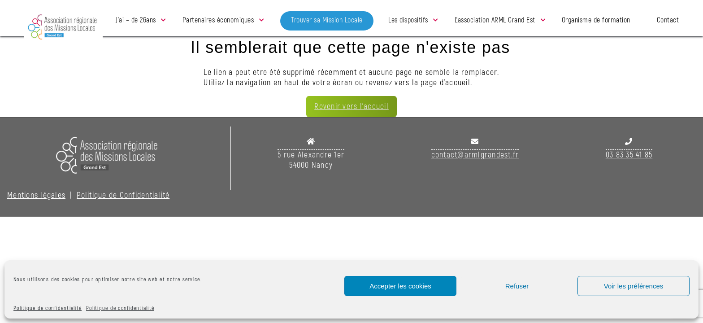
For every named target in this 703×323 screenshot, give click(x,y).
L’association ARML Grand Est (495, 20)
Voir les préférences (634, 286)
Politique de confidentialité (47, 308)
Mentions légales (36, 195)
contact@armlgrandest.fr (475, 155)
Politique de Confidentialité (123, 195)
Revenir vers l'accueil (351, 106)
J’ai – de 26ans (136, 20)
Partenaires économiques (218, 20)
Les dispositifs (408, 20)
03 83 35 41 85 (629, 155)
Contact (668, 20)
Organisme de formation (596, 20)
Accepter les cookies (400, 286)
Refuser (517, 286)
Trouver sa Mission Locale (327, 20)
